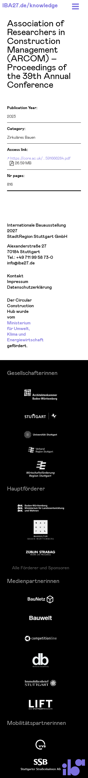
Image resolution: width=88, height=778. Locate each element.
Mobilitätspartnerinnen (36, 722)
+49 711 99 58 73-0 (34, 257)
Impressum (17, 281)
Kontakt (15, 276)
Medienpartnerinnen (33, 580)
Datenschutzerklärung (20, 287)
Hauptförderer (26, 488)
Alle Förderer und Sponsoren (40, 567)
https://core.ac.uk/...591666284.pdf (40, 158)
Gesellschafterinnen (32, 372)
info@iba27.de (21, 263)
